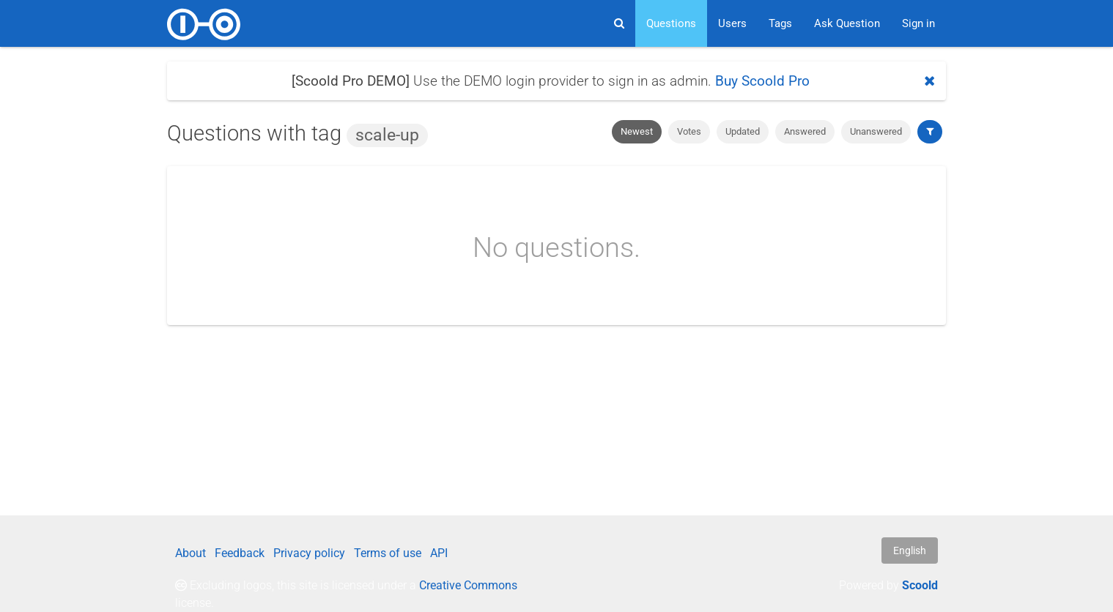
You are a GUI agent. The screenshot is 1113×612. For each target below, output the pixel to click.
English (909, 550)
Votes (689, 131)
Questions (671, 23)
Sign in (918, 23)
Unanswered (876, 131)
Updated (742, 131)
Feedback (240, 553)
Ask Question (847, 23)
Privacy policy (309, 553)
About (190, 553)
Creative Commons (468, 585)
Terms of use (387, 553)
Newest (637, 131)
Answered (805, 131)
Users (732, 23)
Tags (780, 23)
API (439, 553)
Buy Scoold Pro (762, 80)
